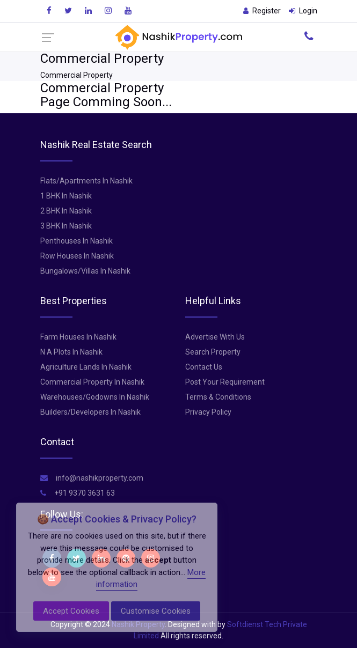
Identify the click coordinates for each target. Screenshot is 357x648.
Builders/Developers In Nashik (90, 412)
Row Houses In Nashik (77, 256)
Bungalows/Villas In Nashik (85, 271)
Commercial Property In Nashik (92, 382)
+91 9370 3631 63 (77, 493)
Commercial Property (76, 75)
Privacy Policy (208, 412)
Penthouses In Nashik (76, 241)
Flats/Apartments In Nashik (86, 180)
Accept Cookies (71, 611)
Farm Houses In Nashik (78, 337)
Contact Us (203, 367)
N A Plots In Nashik (71, 352)
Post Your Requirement (225, 382)
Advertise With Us (215, 337)
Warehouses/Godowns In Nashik (94, 397)
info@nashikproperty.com (91, 478)
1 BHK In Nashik (66, 196)
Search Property (213, 352)
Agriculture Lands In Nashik (86, 367)
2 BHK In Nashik (66, 211)
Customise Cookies (156, 611)
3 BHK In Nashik (66, 226)
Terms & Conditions (218, 397)
